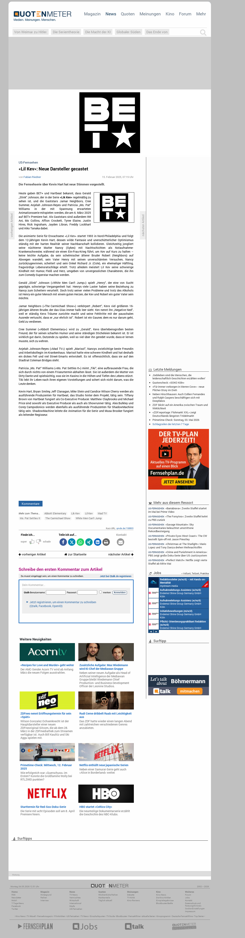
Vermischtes (75, 897)
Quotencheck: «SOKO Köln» (168, 382)
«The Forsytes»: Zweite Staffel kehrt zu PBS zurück (178, 518)
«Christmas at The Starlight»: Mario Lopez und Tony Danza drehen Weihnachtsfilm (177, 545)
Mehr (201, 14)
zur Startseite (75, 554)
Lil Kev (89, 513)
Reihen (43, 897)
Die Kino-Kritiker (163, 897)
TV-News (73, 894)
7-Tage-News (18, 903)
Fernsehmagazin (45, 916)
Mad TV (102, 513)
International (75, 903)
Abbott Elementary (55, 513)
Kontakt (188, 900)
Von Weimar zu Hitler (30, 32)
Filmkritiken (59, 916)
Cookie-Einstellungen (195, 908)
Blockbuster (121, 916)
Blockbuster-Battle (164, 903)
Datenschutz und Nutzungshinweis (193, 904)
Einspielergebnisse (165, 900)
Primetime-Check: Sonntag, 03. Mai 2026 (175, 420)
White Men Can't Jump (89, 518)
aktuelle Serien (148, 916)
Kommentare (30, 504)
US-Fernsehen (75, 909)
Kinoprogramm (163, 916)
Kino (170, 14)
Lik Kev (75, 513)
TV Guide (111, 916)
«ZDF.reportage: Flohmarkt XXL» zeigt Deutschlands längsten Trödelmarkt (174, 414)
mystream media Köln (179, 582)
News (110, 14)
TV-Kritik (131, 897)
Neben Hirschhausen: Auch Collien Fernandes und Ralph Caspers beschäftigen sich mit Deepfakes (178, 397)
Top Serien (199, 916)
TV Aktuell (31, 916)
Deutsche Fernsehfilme (182, 916)
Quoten (128, 14)
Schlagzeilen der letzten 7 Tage (170, 424)
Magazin (92, 14)
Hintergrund (45, 894)
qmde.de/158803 (124, 528)
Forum (185, 14)
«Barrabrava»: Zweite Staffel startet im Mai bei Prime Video (177, 509)
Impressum (190, 911)
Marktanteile (104, 897)
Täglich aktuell (105, 900)
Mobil (14, 900)
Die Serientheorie (66, 32)
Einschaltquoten (97, 916)
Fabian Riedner (32, 177)
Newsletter (16, 897)
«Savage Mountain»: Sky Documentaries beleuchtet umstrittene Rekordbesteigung (171, 528)
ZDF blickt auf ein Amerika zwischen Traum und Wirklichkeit (180, 406)
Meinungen (150, 14)
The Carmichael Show (57, 518)
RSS (13, 894)
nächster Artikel (120, 554)
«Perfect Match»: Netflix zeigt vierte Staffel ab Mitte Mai (177, 561)
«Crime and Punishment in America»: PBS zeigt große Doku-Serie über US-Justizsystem (177, 553)
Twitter (15, 909)
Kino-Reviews (133, 900)
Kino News (20, 916)
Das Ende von (157, 32)
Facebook (16, 906)
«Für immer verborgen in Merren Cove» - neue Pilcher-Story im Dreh (178, 388)
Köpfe (72, 906)
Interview (44, 900)
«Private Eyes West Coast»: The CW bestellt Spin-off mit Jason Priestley (177, 537)
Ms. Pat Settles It (30, 518)
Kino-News (161, 894)
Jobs (187, 897)
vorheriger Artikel (32, 554)
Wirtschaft (74, 900)
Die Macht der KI (98, 32)
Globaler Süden (129, 32)
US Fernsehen (73, 916)
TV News (84, 916)
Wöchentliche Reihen (108, 894)
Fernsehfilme (134, 916)
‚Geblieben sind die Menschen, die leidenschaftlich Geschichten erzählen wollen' (178, 376)
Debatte (130, 894)
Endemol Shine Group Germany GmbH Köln (175, 593)
